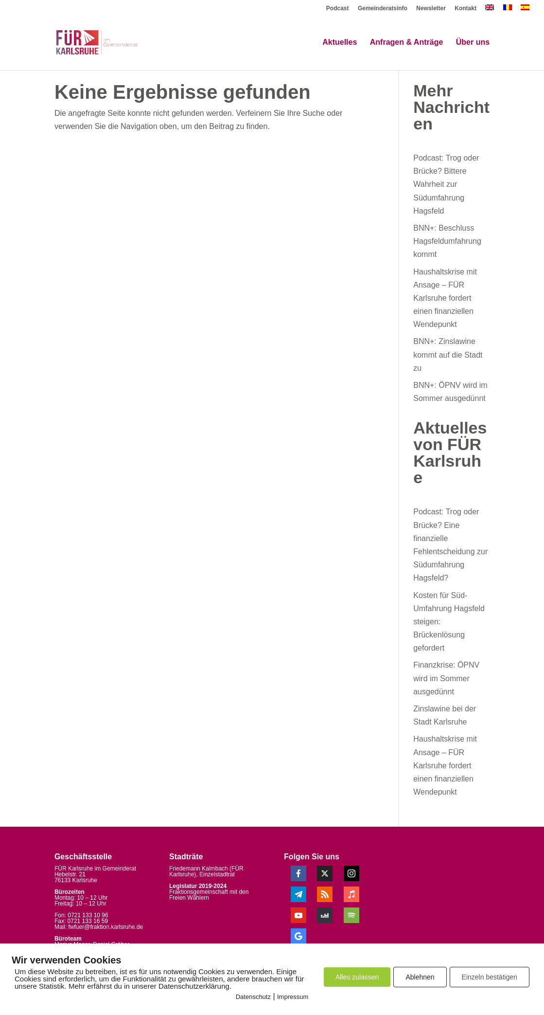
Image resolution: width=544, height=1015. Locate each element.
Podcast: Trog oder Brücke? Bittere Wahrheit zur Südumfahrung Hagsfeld (446, 184)
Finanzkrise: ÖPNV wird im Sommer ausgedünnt (446, 678)
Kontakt (465, 8)
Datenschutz (253, 996)
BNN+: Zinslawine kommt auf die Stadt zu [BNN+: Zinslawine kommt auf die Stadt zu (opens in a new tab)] (447, 354)
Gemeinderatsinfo (382, 8)
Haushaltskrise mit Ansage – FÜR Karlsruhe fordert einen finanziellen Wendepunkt (445, 298)
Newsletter (431, 8)
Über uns (473, 42)
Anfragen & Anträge (406, 42)
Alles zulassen (357, 977)
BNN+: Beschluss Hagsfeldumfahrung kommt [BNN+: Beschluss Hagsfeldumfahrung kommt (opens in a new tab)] (447, 241)
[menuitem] (489, 10)
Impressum (292, 996)
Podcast (337, 8)
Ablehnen (419, 977)
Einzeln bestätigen (489, 977)
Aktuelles (339, 42)
